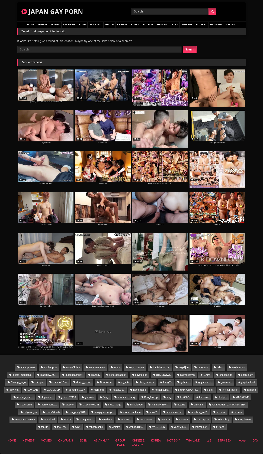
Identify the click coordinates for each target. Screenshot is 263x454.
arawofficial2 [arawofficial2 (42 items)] (73, 367)
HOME (30, 24)
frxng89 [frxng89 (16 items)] (167, 382)
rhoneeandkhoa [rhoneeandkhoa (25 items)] (132, 412)
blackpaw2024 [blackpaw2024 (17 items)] (48, 374)
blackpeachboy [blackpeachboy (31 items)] (74, 374)
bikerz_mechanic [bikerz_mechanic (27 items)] (21, 374)
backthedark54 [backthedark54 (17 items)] (161, 367)
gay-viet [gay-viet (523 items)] (14, 389)
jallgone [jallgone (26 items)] (251, 389)
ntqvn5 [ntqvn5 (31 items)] (181, 404)
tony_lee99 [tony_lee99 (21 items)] (244, 419)
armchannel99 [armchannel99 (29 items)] (97, 367)
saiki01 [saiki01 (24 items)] (154, 412)
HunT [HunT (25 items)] (210, 389)
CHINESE (122, 24)
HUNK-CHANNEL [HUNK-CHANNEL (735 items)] (188, 389)
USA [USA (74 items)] (78, 427)
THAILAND (162, 24)
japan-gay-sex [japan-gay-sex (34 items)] (25, 397)
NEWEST (42, 24)
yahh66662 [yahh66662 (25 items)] (180, 427)
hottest (201, 24)
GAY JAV (230, 24)
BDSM (82, 24)
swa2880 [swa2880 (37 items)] (126, 419)
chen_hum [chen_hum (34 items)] (247, 374)
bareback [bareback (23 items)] (203, 367)
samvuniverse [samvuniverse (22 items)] (174, 412)
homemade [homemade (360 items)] (139, 389)
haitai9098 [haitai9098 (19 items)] (118, 389)
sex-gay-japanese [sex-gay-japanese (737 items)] (25, 419)
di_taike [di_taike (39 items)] (125, 382)
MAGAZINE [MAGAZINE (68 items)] (242, 397)
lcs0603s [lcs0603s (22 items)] (185, 397)
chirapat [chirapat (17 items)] (39, 382)
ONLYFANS (69, 24)
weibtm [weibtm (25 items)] (116, 427)
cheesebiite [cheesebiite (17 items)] (225, 374)
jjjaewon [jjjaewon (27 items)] (89, 397)
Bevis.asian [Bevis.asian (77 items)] (238, 367)
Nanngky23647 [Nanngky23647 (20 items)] (160, 404)
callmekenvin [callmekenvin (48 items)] (187, 374)
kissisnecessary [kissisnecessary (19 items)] (126, 397)
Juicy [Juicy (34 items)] (106, 397)
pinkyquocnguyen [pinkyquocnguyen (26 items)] (104, 412)
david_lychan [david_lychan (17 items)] (83, 382)
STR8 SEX (186, 24)
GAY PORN (216, 24)
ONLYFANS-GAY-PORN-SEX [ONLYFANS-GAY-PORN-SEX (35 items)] (228, 404)
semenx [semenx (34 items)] (220, 412)
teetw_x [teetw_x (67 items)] (165, 419)
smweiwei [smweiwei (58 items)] (49, 419)
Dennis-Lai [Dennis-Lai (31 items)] (106, 382)
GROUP (109, 24)
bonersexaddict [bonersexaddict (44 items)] (117, 374)
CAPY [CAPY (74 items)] (207, 374)
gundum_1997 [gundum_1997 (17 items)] (77, 389)
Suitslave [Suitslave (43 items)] (107, 419)
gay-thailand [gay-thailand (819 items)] (248, 382)
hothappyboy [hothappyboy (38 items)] (162, 389)
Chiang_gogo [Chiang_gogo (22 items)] (18, 382)
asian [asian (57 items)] (117, 367)
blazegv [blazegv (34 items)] (95, 374)
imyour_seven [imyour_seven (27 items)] (230, 389)
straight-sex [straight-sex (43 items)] (86, 419)
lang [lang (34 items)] (168, 397)
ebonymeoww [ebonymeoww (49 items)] (146, 382)
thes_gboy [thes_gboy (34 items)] (203, 419)
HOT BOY (148, 24)
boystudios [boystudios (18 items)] (141, 374)
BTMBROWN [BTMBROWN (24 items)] (163, 374)
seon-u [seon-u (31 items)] (238, 412)
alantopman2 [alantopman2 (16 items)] (28, 367)
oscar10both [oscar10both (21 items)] (53, 412)
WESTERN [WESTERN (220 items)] (158, 427)
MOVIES (55, 24)
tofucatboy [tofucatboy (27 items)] (223, 419)
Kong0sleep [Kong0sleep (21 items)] (151, 397)
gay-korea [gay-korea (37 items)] (226, 382)
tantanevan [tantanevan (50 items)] (146, 419)
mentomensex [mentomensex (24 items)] (49, 404)
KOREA (135, 24)
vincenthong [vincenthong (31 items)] (96, 427)
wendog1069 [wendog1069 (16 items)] (136, 427)
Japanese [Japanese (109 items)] (46, 397)
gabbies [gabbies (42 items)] (185, 382)
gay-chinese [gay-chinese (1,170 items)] (205, 382)
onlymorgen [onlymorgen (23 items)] (30, 412)
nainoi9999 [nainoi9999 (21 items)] (136, 404)
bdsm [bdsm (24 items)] (220, 367)
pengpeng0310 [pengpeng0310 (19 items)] (77, 412)
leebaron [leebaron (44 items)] (204, 397)
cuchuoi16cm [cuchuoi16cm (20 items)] (60, 382)
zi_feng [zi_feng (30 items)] (220, 427)
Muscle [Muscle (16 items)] (70, 404)
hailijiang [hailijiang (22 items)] (99, 389)
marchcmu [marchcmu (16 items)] (26, 404)
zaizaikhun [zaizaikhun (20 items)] (201, 427)
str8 (175, 24)
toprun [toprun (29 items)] (44, 427)
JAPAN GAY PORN (52, 11)
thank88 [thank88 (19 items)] (183, 419)
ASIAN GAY (95, 24)
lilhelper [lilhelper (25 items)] (222, 397)
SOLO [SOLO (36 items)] (67, 419)
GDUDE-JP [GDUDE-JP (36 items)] (53, 389)
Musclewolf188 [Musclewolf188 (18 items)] (90, 404)
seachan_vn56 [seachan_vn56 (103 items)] (199, 412)
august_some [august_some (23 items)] (136, 367)
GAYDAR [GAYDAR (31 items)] (32, 389)
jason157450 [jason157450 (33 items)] (68, 397)
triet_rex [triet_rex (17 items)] (61, 427)
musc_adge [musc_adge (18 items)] (114, 404)
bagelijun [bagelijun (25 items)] (183, 367)
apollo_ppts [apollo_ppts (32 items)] (50, 367)
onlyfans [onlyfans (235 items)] (199, 404)
